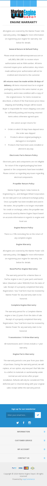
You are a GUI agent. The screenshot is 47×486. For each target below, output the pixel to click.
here (23, 35)
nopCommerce (29, 479)
